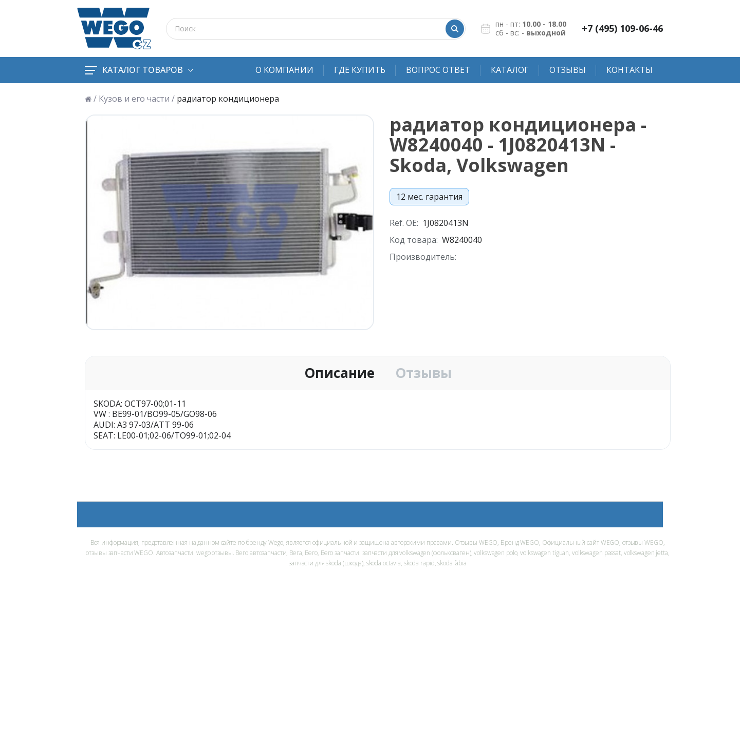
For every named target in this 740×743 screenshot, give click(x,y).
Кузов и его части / (137, 98)
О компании (284, 69)
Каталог (510, 69)
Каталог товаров (139, 69)
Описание (339, 373)
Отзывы (567, 69)
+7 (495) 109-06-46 (622, 28)
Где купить (359, 69)
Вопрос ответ (438, 69)
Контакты (629, 69)
